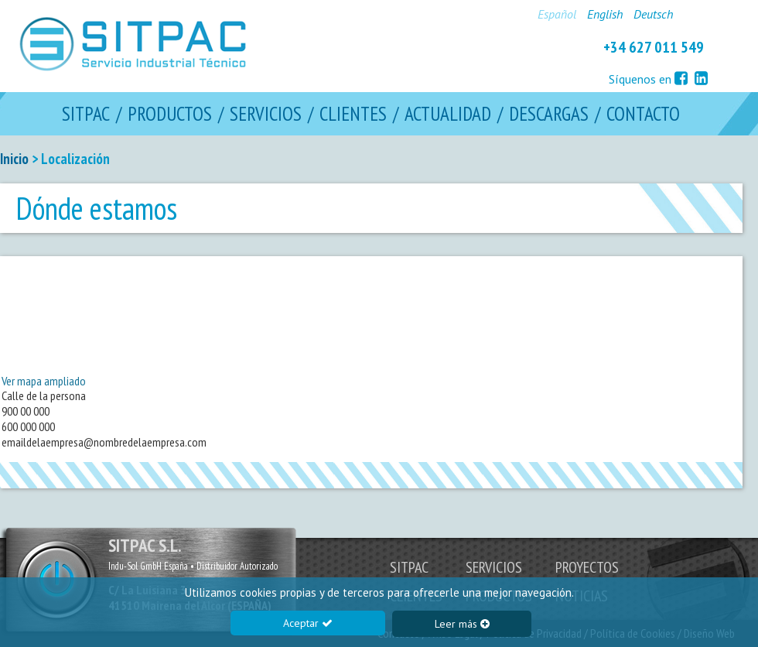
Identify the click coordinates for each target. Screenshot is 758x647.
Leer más (462, 624)
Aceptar (308, 623)
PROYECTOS (587, 567)
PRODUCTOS (170, 114)
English (605, 14)
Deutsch (653, 14)
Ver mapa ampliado (44, 381)
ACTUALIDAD (448, 114)
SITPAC (86, 114)
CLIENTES (353, 114)
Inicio (14, 158)
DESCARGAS (549, 114)
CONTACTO (643, 114)
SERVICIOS (266, 114)
